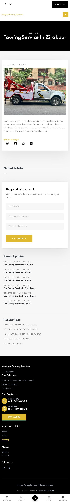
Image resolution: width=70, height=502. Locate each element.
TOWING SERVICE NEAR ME (17, 339)
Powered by (45, 490)
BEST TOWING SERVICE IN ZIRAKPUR (21, 325)
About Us (5, 452)
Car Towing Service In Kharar (17, 272)
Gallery (4, 435)
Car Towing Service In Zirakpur (18, 265)
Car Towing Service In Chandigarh (20, 288)
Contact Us (60, 4)
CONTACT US (14, 417)
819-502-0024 (17, 401)
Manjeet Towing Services (12, 15)
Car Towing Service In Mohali (17, 280)
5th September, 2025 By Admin (17, 301)
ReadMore (9, 372)
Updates (5, 431)
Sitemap (5, 440)
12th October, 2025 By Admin (17, 262)
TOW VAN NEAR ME (13, 343)
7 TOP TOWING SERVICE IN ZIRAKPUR (21, 329)
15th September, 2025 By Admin (17, 293)
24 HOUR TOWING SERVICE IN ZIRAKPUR (23, 334)
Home (31, 33)
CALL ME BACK (19, 239)
